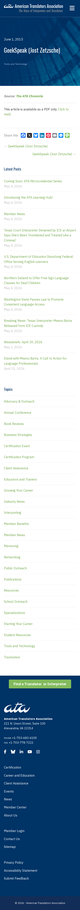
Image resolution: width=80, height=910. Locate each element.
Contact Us (12, 839)
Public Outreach (15, 568)
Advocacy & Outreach (19, 401)
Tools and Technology (15, 63)
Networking (12, 557)
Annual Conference (17, 413)
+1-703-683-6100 (24, 738)
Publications (12, 579)
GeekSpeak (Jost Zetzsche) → (54, 154)
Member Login (14, 831)
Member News (14, 214)
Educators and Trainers (20, 479)
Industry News (14, 502)
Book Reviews (14, 424)
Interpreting (12, 513)
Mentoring (11, 546)
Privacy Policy (13, 862)
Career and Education (19, 775)
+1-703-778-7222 (21, 742)
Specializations (14, 613)
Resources (11, 590)
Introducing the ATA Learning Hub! (28, 197)
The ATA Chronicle (29, 96)
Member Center (15, 807)
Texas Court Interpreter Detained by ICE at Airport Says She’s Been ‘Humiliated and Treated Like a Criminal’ (40, 235)
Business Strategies (18, 435)
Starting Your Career (18, 624)
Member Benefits (16, 524)
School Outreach (16, 602)
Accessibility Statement (20, 870)
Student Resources (17, 635)
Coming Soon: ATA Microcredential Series (33, 181)
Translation (12, 657)
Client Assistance (16, 468)
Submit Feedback (16, 878)
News (8, 799)
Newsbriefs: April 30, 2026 (23, 342)
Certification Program (19, 457)
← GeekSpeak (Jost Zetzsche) (26, 146)
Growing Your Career (18, 490)
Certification (12, 767)
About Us (10, 815)
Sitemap (10, 847)
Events (9, 791)
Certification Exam (17, 446)
